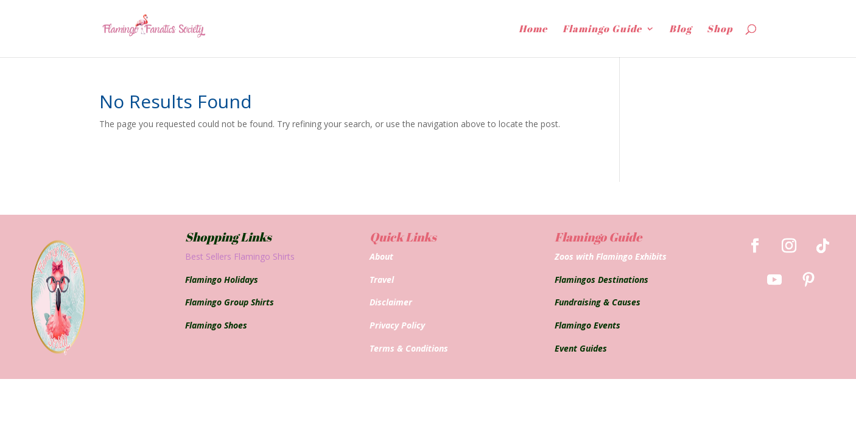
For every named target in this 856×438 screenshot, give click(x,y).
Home (533, 29)
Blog (680, 29)
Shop (719, 29)
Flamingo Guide (602, 29)
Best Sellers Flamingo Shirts (240, 256)
